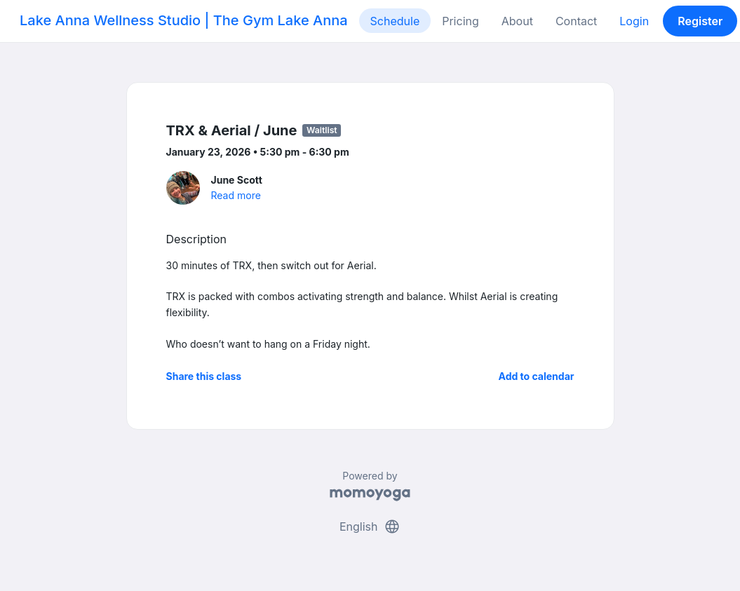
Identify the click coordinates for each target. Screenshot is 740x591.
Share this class (204, 376)
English (370, 526)
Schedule (395, 21)
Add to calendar (536, 376)
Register (700, 21)
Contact (576, 21)
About (517, 21)
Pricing (460, 21)
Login (634, 21)
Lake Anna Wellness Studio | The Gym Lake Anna (184, 20)
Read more (236, 195)
